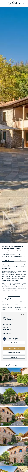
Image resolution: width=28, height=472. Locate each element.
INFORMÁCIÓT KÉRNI (14, 348)
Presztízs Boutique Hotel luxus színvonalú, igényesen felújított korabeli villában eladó (13, 251)
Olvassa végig (14, 295)
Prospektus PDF (14, 357)
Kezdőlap (3, 250)
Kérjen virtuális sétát (14, 353)
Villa (8, 250)
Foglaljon (14, 342)
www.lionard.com (7, 268)
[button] (21, 314)
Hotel (11, 250)
